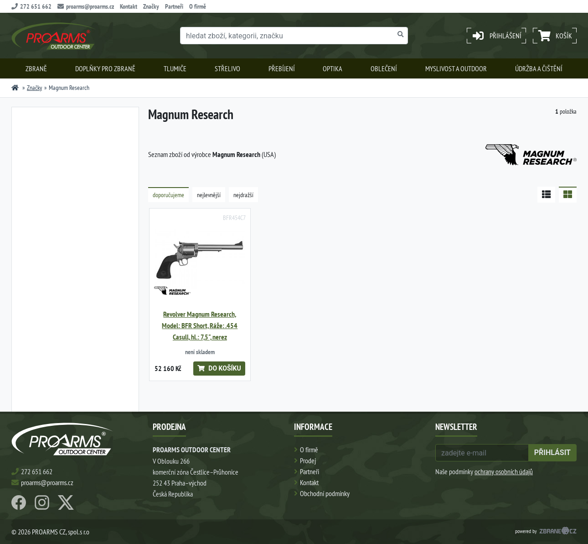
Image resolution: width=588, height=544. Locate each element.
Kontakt (128, 6)
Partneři (174, 6)
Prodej (308, 460)
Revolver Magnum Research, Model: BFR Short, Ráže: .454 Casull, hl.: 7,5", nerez (199, 325)
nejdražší (243, 195)
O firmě (197, 6)
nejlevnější (209, 195)
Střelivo (227, 68)
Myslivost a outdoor (456, 68)
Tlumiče (175, 68)
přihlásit (552, 452)
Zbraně (36, 68)
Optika (332, 68)
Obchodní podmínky (325, 493)
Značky (151, 6)
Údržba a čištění (538, 68)
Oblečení (384, 68)
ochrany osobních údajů (504, 471)
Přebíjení (281, 68)
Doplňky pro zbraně (105, 68)
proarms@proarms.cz (85, 6)
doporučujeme (168, 195)
